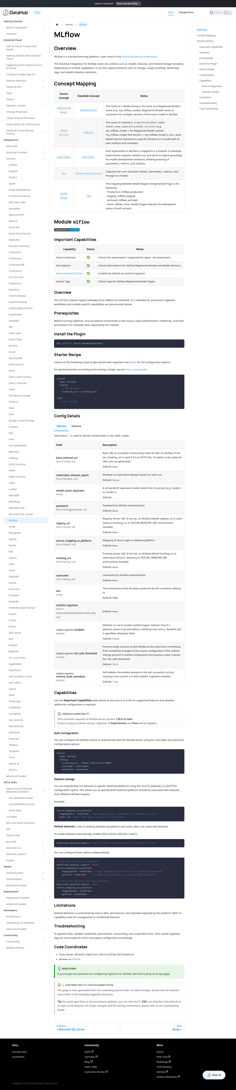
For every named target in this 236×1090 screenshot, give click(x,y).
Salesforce (15, 670)
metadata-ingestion (90, 994)
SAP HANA (15, 682)
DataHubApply (17, 295)
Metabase (14, 501)
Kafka (12, 470)
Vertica (13, 769)
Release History (15, 947)
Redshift (13, 651)
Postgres (14, 595)
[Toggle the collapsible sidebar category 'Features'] (43, 34)
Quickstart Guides (16, 152)
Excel (12, 370)
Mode (12, 526)
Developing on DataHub (20, 922)
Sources (10, 158)
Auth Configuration (212, 86)
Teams (10, 99)
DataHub (14, 289)
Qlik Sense (15, 632)
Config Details (206, 75)
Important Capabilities (211, 47)
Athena (13, 221)
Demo (160, 1051)
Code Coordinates (208, 108)
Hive (11, 439)
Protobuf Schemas (19, 196)
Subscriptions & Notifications (23, 124)
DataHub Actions (16, 854)
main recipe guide (136, 369)
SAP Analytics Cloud (20, 676)
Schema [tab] (76, 426)
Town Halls (90, 1066)
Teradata (14, 751)
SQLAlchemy (16, 726)
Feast (12, 389)
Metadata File (16, 507)
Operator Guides (16, 105)
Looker (13, 489)
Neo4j (12, 545)
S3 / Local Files (17, 657)
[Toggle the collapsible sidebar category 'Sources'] (43, 158)
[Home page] (57, 24)
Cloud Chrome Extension (20, 118)
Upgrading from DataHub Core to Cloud (24, 66)
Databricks (15, 283)
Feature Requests (168, 1076)
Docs (171, 12)
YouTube (90, 1056)
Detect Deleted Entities (69, 273)
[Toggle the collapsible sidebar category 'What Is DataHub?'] (43, 27)
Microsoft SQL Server (21, 514)
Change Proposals (16, 111)
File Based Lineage (19, 395)
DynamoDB (15, 358)
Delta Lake (15, 333)
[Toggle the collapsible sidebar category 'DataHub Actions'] (43, 854)
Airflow (13, 164)
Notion (13, 557)
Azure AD (14, 227)
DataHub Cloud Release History (20, 132)
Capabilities (205, 80)
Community (13, 941)
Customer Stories (96, 1071)
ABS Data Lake (17, 202)
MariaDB (14, 495)
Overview (11, 146)
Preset (12, 614)
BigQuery (14, 239)
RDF (11, 639)
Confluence (15, 270)
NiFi (11, 551)
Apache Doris (16, 214)
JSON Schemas (17, 464)
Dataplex (14, 320)
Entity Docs (15, 810)
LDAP (12, 482)
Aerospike (14, 208)
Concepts (11, 816)
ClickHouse (15, 258)
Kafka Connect (17, 476)
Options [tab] (62, 426)
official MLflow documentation (139, 56)
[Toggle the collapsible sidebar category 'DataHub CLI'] (43, 848)
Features (11, 33)
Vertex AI (14, 763)
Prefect (13, 177)
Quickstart (18, 1056)
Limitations (205, 97)
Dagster (13, 171)
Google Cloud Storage (21, 420)
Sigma (12, 688)
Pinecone (14, 589)
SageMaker (15, 663)
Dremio (13, 345)
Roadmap (164, 1061)
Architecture (13, 916)
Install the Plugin (208, 63)
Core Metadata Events (21, 804)
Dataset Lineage (210, 91)
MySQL (13, 539)
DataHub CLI (13, 847)
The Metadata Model (21, 797)
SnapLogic (15, 701)
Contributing (164, 1066)
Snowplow (15, 713)
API (8, 829)
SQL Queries (16, 719)
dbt (11, 326)
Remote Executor (16, 80)
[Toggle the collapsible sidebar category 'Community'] (43, 941)
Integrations (186, 12)
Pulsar (12, 626)
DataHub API (13, 86)
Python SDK (13, 835)
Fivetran (13, 401)
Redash (13, 645)
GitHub (76, 959)
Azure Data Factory (20, 233)
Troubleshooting (208, 103)
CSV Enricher (16, 277)
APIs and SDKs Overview (20, 822)
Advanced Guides (16, 776)
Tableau (13, 744)
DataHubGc (15, 314)
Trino (12, 757)
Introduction (19, 1051)
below (132, 362)
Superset (14, 738)
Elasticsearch (16, 364)
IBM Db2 (14, 451)
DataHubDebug (18, 301)
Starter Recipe (206, 69)
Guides (10, 860)
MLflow (13, 520)
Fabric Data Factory (20, 376)
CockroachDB (16, 264)
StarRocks (14, 732)
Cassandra (15, 252)
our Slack (164, 973)
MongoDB (14, 532)
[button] (67, 229)
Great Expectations (20, 189)
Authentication (14, 872)
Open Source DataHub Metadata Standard (19, 790)
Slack (9, 93)
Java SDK (11, 841)
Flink (11, 408)
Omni (12, 570)
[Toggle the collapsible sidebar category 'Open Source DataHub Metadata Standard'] (43, 790)
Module (205, 41)
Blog (88, 1061)
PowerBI (14, 601)
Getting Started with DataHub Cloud (23, 57)
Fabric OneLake (18, 383)
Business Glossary (19, 245)
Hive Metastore (17, 445)
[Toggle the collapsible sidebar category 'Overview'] (43, 146)
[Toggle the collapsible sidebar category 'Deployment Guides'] (43, 897)
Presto (12, 620)
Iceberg (13, 458)
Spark (12, 183)
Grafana (13, 426)
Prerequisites (206, 58)
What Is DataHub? (16, 27)
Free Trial (163, 1056)
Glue (11, 414)
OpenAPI (14, 576)
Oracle (12, 582)
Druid (12, 351)
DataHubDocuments (20, 308)
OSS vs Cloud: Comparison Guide (21, 48)
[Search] (221, 12)
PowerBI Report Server (22, 607)
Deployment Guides (17, 897)
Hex (11, 433)
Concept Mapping (206, 35)
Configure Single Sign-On (21, 74)
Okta (11, 564)
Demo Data (15, 339)
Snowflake (15, 707)
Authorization (14, 879)
